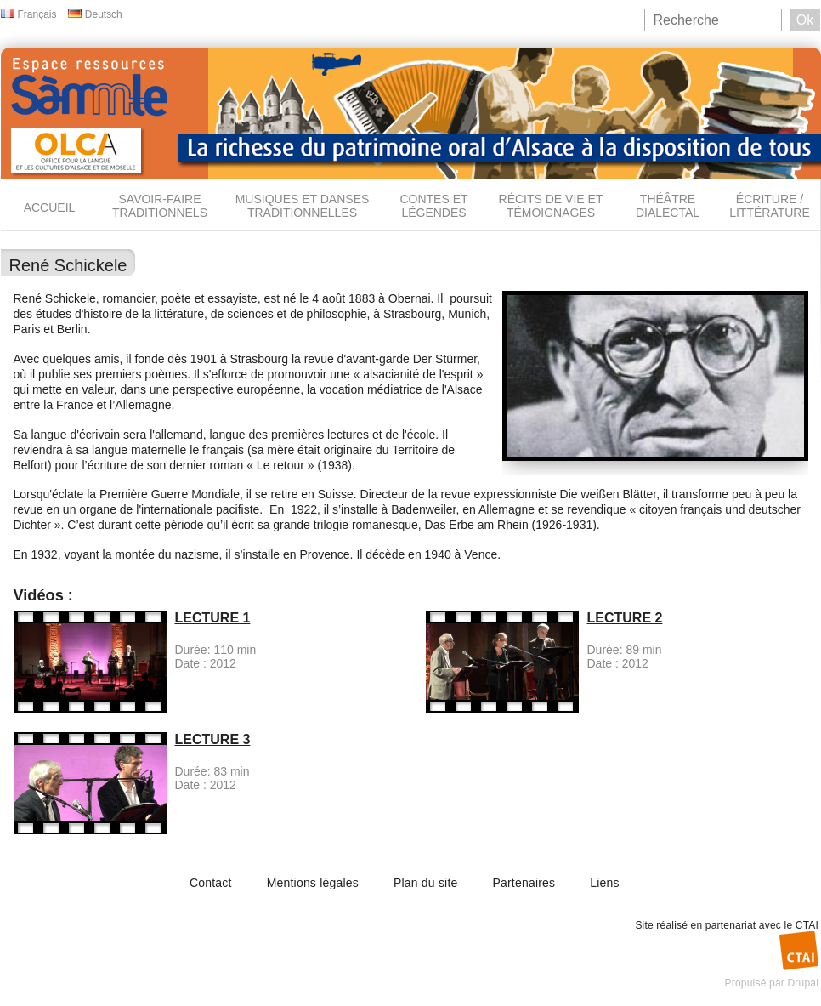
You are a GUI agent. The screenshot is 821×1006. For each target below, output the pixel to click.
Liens (604, 882)
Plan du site (426, 882)
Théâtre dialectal (667, 205)
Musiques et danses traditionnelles (302, 205)
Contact (211, 882)
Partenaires (523, 882)
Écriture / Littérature (769, 205)
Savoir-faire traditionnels (159, 205)
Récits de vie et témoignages (551, 205)
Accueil (50, 207)
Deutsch (103, 14)
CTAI (807, 925)
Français (37, 14)
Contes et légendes (433, 205)
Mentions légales (313, 882)
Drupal (802, 983)
